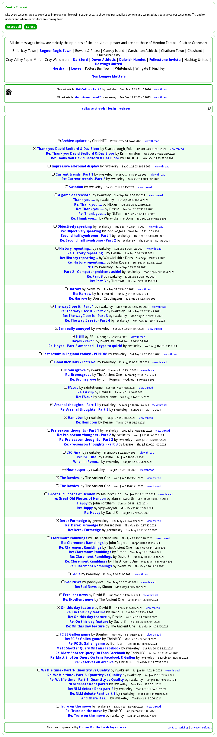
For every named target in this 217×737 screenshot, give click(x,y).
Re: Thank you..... (88, 204)
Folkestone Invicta (165, 60)
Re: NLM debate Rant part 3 (92, 694)
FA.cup (73, 387)
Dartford (80, 60)
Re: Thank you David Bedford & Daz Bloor (80, 153)
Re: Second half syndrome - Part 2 (88, 240)
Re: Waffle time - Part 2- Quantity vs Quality (84, 675)
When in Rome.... (86, 462)
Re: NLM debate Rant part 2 (90, 689)
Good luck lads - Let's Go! (75, 362)
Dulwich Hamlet (132, 60)
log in (112, 108)
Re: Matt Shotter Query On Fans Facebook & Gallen (92, 657)
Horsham (60, 68)
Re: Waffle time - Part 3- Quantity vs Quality (87, 680)
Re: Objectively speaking (81, 231)
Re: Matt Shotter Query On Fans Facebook (90, 653)
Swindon (76, 187)
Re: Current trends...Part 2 (83, 179)
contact (172, 727)
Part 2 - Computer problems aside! (92, 272)
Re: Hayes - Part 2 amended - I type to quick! (85, 346)
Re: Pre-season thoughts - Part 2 (84, 435)
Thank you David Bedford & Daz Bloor (68, 149)
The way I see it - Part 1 (74, 307)
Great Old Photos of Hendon (71, 494)
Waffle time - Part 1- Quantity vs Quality (75, 670)
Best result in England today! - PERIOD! (74, 354)
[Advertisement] (108, 127)
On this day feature (77, 608)
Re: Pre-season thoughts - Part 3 (86, 440)
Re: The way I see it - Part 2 (83, 311)
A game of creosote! (75, 195)
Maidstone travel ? (88, 97)
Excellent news (75, 595)
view (161, 89)
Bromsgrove (75, 370)
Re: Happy (85, 508)
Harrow (74, 289)
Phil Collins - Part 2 (89, 89)
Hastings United (108, 64)
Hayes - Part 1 (83, 341)
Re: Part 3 (95, 276)
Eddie (75, 574)
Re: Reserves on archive (94, 662)
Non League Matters (109, 76)
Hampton (75, 418)
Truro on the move (75, 706)
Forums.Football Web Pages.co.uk (102, 727)
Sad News (73, 582)
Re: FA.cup (85, 392)
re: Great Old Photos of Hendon (80, 499)
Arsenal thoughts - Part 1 (75, 405)
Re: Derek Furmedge (81, 525)
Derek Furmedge (73, 521)
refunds (207, 727)
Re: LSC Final (87, 457)
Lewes (76, 68)
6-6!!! (80, 337)
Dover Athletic (104, 60)
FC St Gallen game (75, 634)
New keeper (76, 470)
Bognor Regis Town (55, 51)
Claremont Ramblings (69, 538)
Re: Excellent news (78, 600)
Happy (82, 503)
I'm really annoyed (74, 329)
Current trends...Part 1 (74, 174)
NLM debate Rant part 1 (88, 684)
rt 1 (90, 267)
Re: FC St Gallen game (83, 639)
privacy (195, 727)
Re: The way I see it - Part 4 (87, 320)
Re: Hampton (86, 422)
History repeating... (75, 248)
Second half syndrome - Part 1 (86, 236)
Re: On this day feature (86, 612)
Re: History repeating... (86, 253)
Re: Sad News (86, 587)
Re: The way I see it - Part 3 (85, 316)
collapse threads (93, 108)
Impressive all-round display (75, 166)
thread (152, 141)
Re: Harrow (82, 294)
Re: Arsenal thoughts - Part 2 (84, 409)
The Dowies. (70, 478)
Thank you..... (84, 200)
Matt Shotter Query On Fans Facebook (88, 648)
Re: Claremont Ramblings (82, 543)
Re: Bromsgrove (78, 375)
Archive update (74, 141)
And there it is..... (95, 698)
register (124, 108)
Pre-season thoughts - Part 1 (75, 430)
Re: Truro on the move (84, 711)
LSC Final (74, 452)
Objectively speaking (74, 226)
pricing (183, 727)
